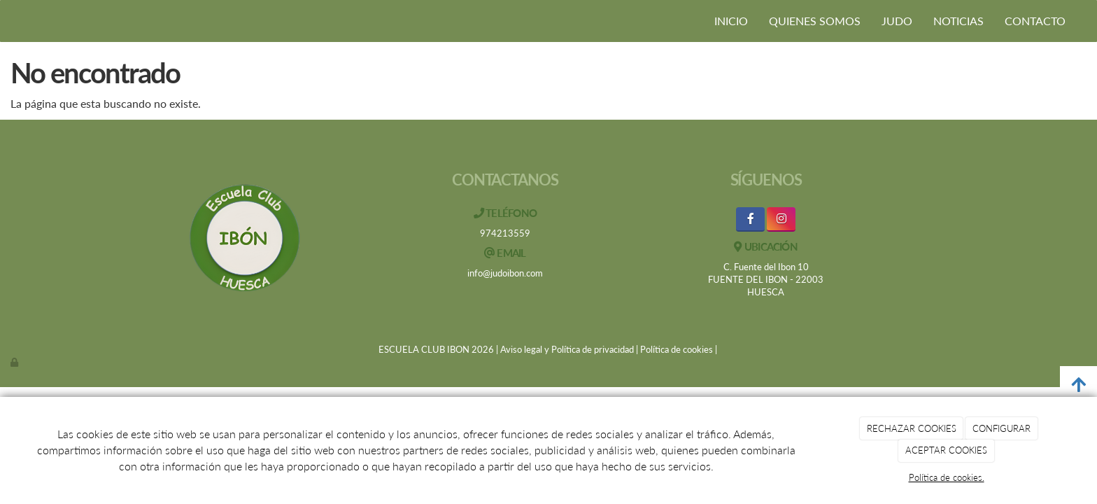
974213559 (505, 233)
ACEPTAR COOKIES (946, 450)
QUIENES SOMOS (815, 20)
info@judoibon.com (505, 273)
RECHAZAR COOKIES (911, 428)
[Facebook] (750, 219)
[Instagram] (781, 219)
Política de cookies (676, 349)
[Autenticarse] (15, 362)
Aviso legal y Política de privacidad (567, 349)
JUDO (897, 20)
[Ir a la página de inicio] (7, 21)
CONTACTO (1035, 20)
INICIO (731, 20)
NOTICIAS (958, 20)
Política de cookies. (946, 477)
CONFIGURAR (1001, 428)
